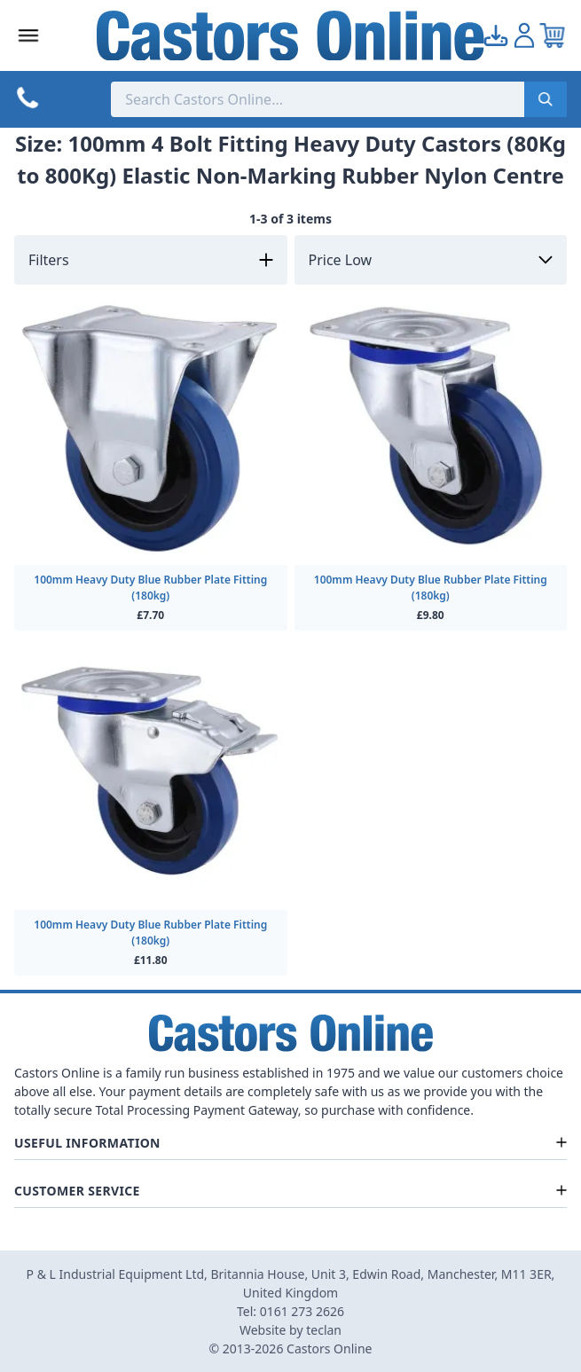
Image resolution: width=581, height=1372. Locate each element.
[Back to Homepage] (290, 36)
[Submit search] (545, 99)
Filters (48, 260)
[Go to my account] (496, 35)
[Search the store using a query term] (317, 99)
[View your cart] (552, 35)
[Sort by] (431, 260)
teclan (324, 1329)
